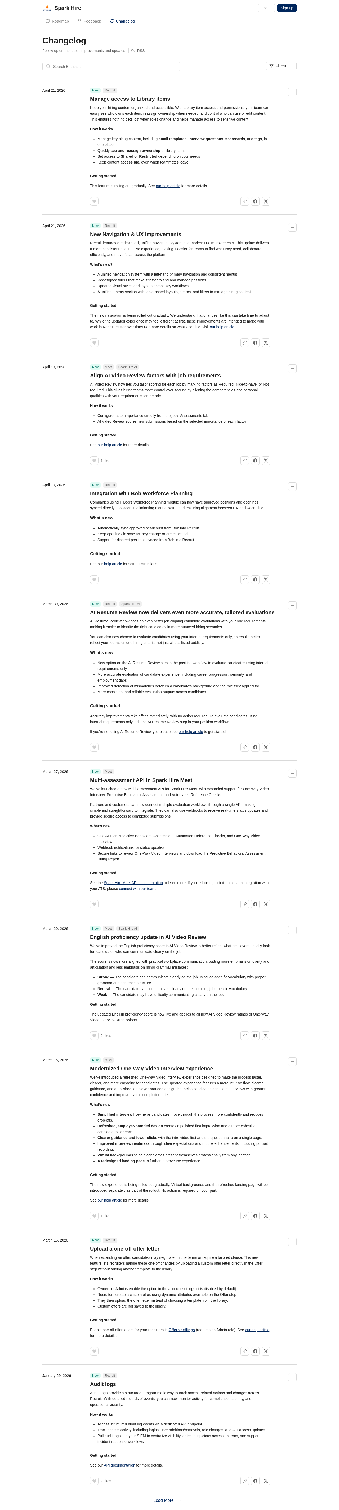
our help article (168, 186)
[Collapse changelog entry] (292, 92)
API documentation (119, 1465)
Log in (266, 8)
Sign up (287, 8)
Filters (281, 66)
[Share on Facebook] (255, 201)
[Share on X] (266, 201)
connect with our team (137, 888)
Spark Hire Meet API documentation (133, 883)
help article (113, 564)
